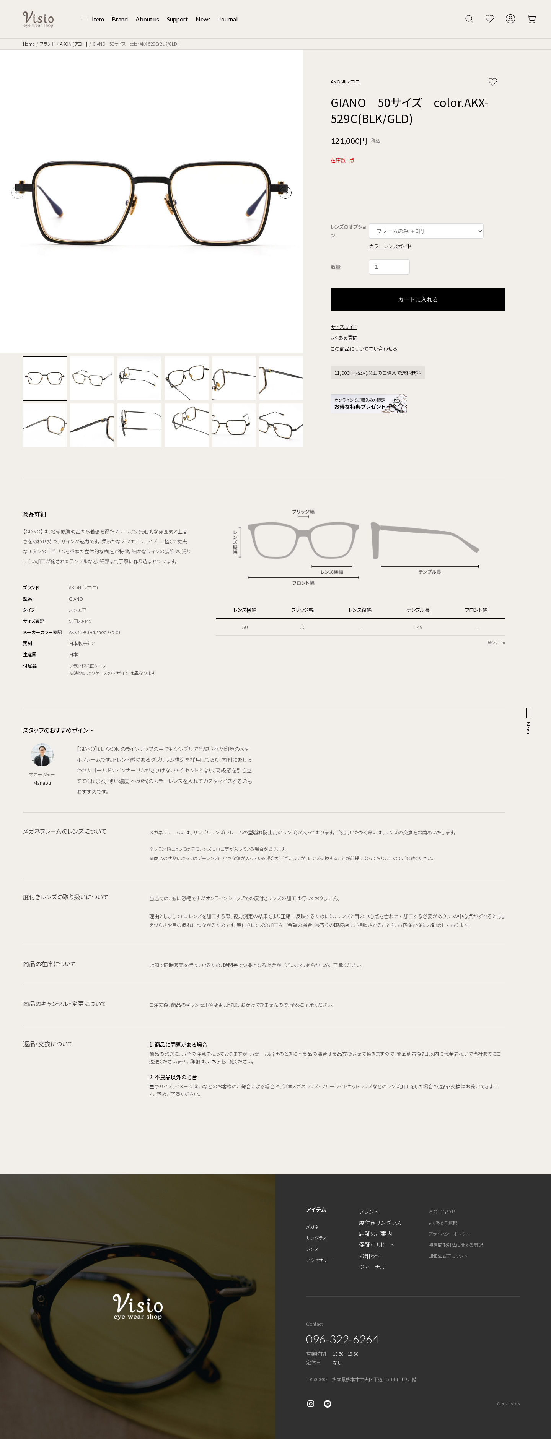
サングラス (316, 1237)
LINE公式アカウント (448, 1255)
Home (28, 44)
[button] (285, 193)
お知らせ (369, 1256)
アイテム (316, 1209)
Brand (120, 19)
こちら (214, 1061)
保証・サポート (377, 1245)
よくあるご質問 (443, 1222)
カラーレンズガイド (390, 246)
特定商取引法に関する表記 (456, 1244)
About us (147, 19)
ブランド (47, 44)
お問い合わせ (442, 1211)
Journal (228, 19)
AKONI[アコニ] (73, 44)
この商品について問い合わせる (364, 348)
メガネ (312, 1226)
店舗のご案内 (375, 1233)
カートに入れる (418, 299)
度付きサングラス (380, 1222)
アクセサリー (318, 1260)
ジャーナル (372, 1267)
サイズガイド (344, 326)
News (203, 19)
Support (177, 19)
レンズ (312, 1249)
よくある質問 (344, 337)
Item (98, 19)
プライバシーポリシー (450, 1233)
